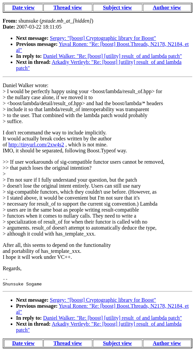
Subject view (117, 7)
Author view (167, 7)
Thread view (67, 7)
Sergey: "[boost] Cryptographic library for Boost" (103, 38)
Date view (23, 7)
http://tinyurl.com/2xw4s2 (36, 144)
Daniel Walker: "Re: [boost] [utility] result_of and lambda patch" (112, 56)
